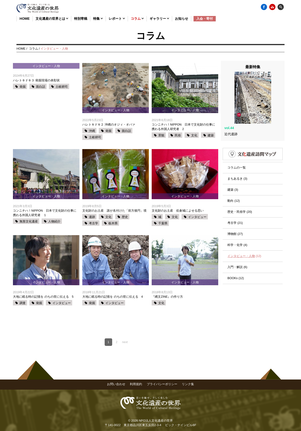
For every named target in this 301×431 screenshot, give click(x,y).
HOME (25, 18)
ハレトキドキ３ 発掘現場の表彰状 (36, 80)
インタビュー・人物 (241, 241)
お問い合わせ (116, 384)
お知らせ (181, 18)
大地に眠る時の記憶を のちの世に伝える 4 (112, 296)
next (125, 342)
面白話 (40, 86)
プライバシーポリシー (162, 384)
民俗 (178, 135)
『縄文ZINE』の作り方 (167, 296)
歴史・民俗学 (236, 196)
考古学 (93, 223)
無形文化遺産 (29, 221)
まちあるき (235, 163)
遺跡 (92, 217)
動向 (230, 185)
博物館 (232, 219)
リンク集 (188, 384)
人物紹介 (54, 221)
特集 (98, 18)
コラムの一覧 (236, 152)
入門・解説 (235, 252)
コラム (137, 18)
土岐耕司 (61, 86)
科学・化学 (235, 230)
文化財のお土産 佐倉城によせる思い (178, 210)
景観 (161, 135)
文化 (194, 135)
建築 (211, 135)
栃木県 (113, 223)
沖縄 (92, 131)
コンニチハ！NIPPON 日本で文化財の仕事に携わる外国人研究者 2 (183, 127)
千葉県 (162, 223)
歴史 (125, 217)
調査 (23, 303)
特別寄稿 (80, 18)
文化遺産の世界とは (52, 18)
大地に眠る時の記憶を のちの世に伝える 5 (43, 296)
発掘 (23, 86)
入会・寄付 (204, 18)
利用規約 (136, 384)
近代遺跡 (231, 119)
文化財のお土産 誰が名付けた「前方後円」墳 (114, 210)
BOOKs (232, 263)
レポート (117, 18)
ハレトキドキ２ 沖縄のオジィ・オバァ (108, 124)
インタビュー (197, 217)
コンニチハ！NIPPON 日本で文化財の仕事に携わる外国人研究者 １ (44, 213)
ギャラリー (159, 18)
